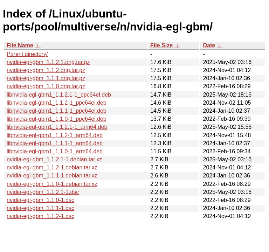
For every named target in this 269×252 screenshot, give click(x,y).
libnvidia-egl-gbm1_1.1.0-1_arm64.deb (55, 151)
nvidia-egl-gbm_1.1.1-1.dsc (40, 208)
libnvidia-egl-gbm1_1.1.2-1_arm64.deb (55, 135)
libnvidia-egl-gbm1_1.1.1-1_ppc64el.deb (56, 111)
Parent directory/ (27, 54)
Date (209, 45)
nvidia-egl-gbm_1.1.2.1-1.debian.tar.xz (54, 159)
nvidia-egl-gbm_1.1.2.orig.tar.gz (46, 70)
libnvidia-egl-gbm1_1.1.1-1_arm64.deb (55, 143)
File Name (20, 45)
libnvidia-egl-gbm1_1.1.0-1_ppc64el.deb (56, 119)
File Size (161, 45)
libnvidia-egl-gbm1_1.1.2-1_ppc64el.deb (56, 103)
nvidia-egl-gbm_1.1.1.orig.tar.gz (46, 78)
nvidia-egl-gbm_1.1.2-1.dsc (40, 216)
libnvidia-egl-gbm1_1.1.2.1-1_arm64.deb (57, 127)
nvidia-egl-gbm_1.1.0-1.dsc (40, 200)
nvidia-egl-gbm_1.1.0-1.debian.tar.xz (52, 184)
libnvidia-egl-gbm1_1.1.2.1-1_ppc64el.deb (59, 95)
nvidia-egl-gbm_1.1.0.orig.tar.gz (46, 86)
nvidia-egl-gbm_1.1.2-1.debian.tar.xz (52, 167)
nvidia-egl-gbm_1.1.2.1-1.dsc (43, 192)
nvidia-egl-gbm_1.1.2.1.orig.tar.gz (48, 62)
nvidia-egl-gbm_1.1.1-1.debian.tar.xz (52, 175)
